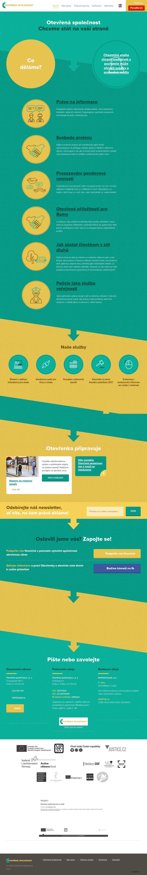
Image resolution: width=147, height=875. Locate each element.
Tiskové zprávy (81, 5)
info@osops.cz (18, 697)
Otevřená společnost (52, 859)
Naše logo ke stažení (73, 727)
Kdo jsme (66, 5)
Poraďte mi (136, 8)
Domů (56, 5)
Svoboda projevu (74, 137)
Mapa (15, 708)
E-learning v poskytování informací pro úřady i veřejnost (129, 382)
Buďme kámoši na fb (117, 568)
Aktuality (108, 5)
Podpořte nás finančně (117, 553)
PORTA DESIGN (136, 872)
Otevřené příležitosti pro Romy (82, 211)
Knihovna (97, 5)
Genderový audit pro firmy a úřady (46, 380)
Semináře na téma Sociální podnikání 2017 (101, 380)
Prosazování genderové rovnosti (81, 176)
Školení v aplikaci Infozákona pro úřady (18, 380)
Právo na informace (77, 102)
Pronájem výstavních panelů (73, 380)
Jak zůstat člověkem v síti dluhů (83, 247)
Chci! (133, 511)
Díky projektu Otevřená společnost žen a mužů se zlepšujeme (90, 465)
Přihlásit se (138, 2)
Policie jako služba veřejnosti (75, 286)
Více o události (55, 478)
